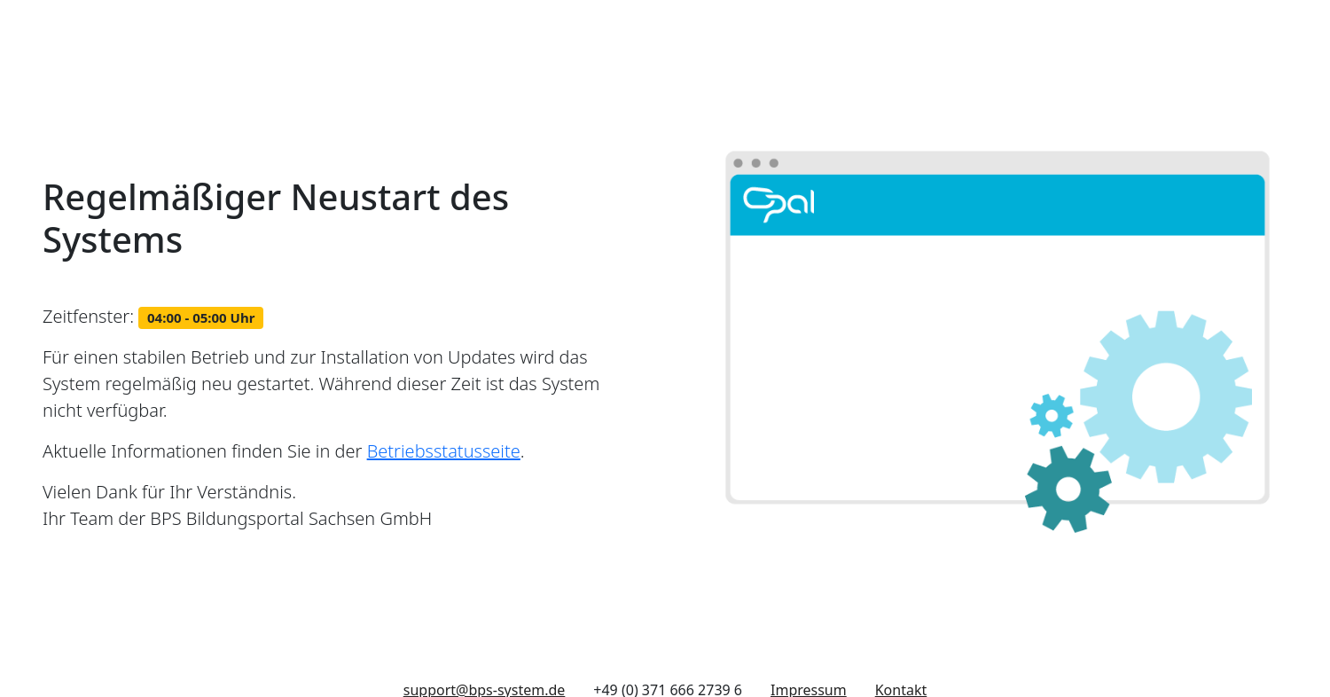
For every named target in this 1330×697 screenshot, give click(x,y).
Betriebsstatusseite (443, 451)
